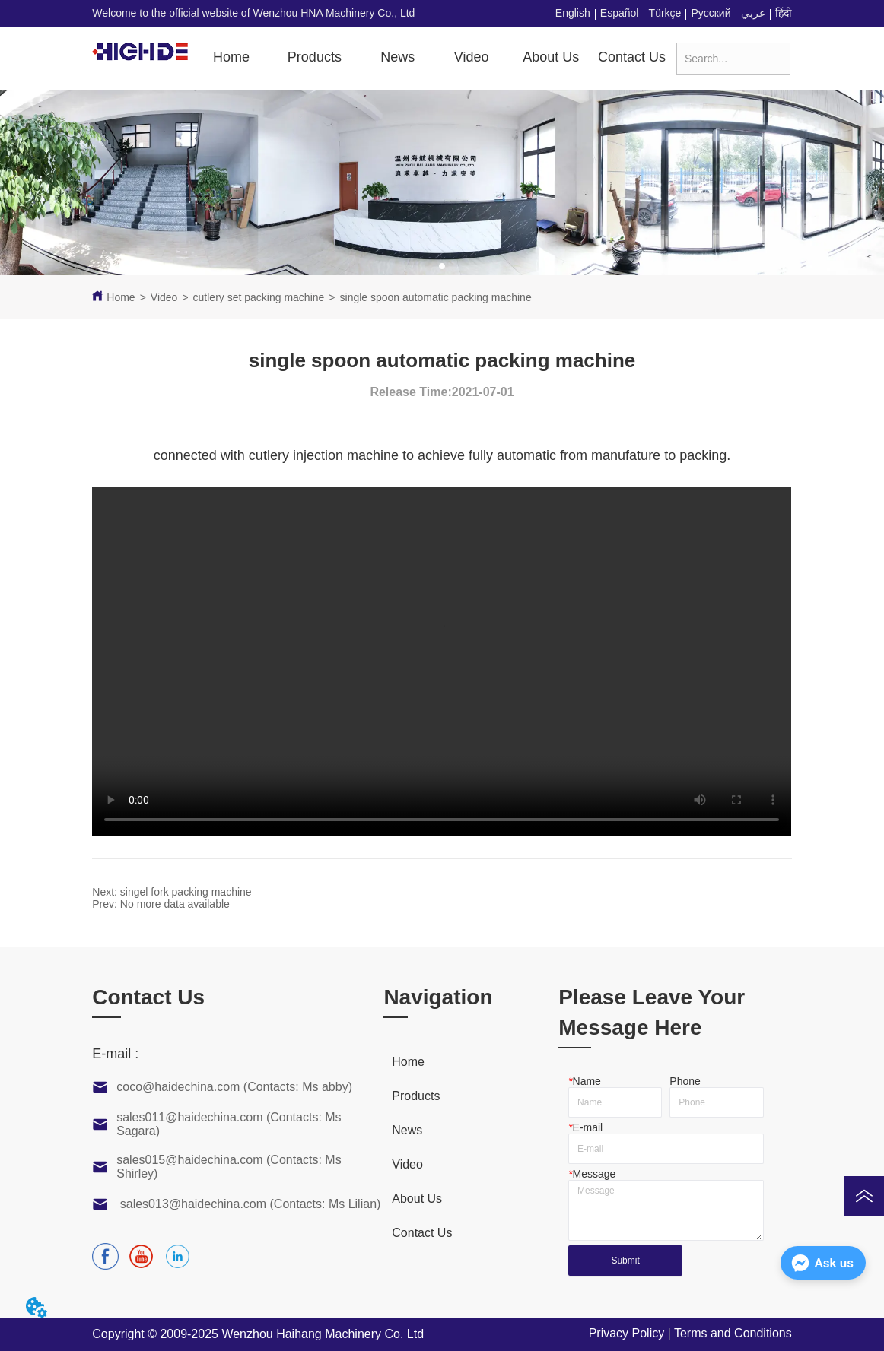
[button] (314, 57)
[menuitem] (314, 58)
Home (121, 297)
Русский (711, 13)
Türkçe (665, 13)
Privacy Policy (627, 1333)
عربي (753, 13)
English (572, 13)
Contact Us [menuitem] (632, 57)
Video (164, 297)
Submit (625, 1260)
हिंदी (783, 13)
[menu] (437, 58)
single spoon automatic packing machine (436, 297)
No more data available (175, 904)
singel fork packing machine (186, 892)
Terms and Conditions (733, 1333)
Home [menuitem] (231, 57)
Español (619, 13)
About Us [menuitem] (551, 57)
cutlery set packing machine (259, 297)
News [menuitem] (397, 57)
